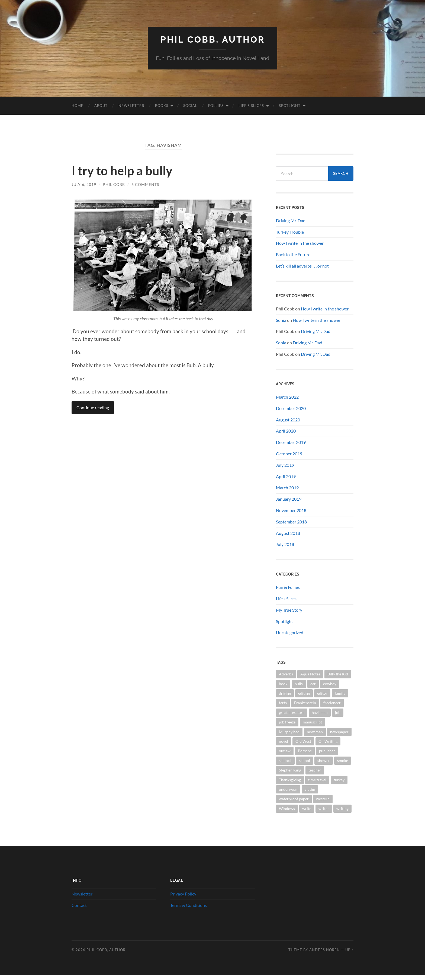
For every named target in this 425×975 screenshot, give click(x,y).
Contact (79, 905)
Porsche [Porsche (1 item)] (305, 750)
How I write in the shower (300, 243)
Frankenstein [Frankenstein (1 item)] (305, 702)
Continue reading (92, 407)
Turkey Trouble (290, 231)
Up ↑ (349, 950)
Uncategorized (289, 632)
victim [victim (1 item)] (310, 789)
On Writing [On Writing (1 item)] (327, 741)
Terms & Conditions (188, 905)
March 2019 (287, 487)
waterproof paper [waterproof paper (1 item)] (294, 798)
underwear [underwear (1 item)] (288, 789)
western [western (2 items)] (323, 798)
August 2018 (288, 533)
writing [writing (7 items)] (342, 808)
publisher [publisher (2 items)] (327, 750)
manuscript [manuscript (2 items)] (312, 722)
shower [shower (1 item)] (323, 760)
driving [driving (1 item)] (285, 693)
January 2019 (288, 498)
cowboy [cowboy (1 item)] (329, 683)
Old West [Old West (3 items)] (303, 741)
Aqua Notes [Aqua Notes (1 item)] (310, 674)
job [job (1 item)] (337, 712)
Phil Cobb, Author (212, 39)
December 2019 (291, 442)
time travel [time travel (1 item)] (317, 779)
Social (190, 105)
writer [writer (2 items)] (323, 808)
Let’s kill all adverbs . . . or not (302, 265)
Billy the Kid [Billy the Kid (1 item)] (337, 674)
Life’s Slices (251, 105)
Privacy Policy (183, 893)
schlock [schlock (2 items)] (285, 760)
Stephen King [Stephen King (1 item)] (290, 770)
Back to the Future (293, 254)
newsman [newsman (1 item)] (315, 731)
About (101, 105)
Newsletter (131, 105)
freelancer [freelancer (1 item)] (332, 702)
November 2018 (291, 510)
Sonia (281, 320)
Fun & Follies (288, 587)
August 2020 (288, 419)
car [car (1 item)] (313, 683)
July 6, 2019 (84, 184)
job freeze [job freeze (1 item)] (287, 722)
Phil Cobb (114, 184)
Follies (216, 105)
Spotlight (290, 105)
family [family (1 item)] (340, 693)
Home (77, 105)
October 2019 (289, 453)
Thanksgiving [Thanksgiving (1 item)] (290, 779)
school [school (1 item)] (304, 760)
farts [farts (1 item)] (283, 702)
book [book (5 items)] (283, 683)
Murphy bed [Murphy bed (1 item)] (289, 731)
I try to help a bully (122, 170)
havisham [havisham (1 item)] (320, 712)
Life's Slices (286, 598)
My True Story (289, 609)
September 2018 (291, 521)
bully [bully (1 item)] (299, 683)
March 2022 (287, 396)
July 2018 (285, 544)
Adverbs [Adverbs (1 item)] (286, 674)
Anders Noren (324, 950)
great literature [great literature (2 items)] (291, 712)
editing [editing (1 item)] (304, 693)
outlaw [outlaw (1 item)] (285, 750)
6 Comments (145, 184)
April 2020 (286, 430)
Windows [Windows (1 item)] (287, 808)
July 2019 (285, 465)
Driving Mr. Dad (290, 220)
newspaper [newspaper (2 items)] (339, 731)
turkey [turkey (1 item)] (339, 779)
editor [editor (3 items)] (322, 693)
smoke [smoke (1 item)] (342, 760)
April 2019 (286, 476)
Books (161, 105)
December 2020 (291, 408)
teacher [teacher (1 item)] (314, 770)
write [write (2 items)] (306, 808)
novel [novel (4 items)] (283, 741)
